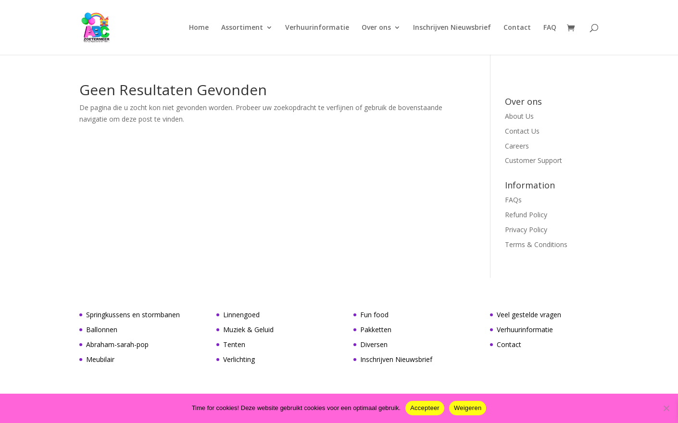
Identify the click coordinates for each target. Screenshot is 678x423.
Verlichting (239, 359)
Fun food (374, 314)
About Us (519, 116)
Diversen (374, 344)
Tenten (234, 344)
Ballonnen (101, 329)
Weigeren (467, 407)
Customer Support (533, 160)
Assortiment (242, 28)
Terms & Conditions (536, 244)
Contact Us (522, 131)
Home (199, 28)
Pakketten (375, 329)
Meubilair (100, 359)
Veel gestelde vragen (529, 314)
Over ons (376, 28)
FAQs (513, 199)
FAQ (549, 28)
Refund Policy (526, 214)
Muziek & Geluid (248, 329)
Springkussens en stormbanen (133, 314)
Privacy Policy (526, 229)
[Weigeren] (666, 408)
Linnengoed (241, 314)
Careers (517, 145)
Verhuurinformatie (317, 28)
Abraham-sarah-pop (117, 344)
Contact (517, 28)
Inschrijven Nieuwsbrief (452, 28)
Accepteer (424, 407)
